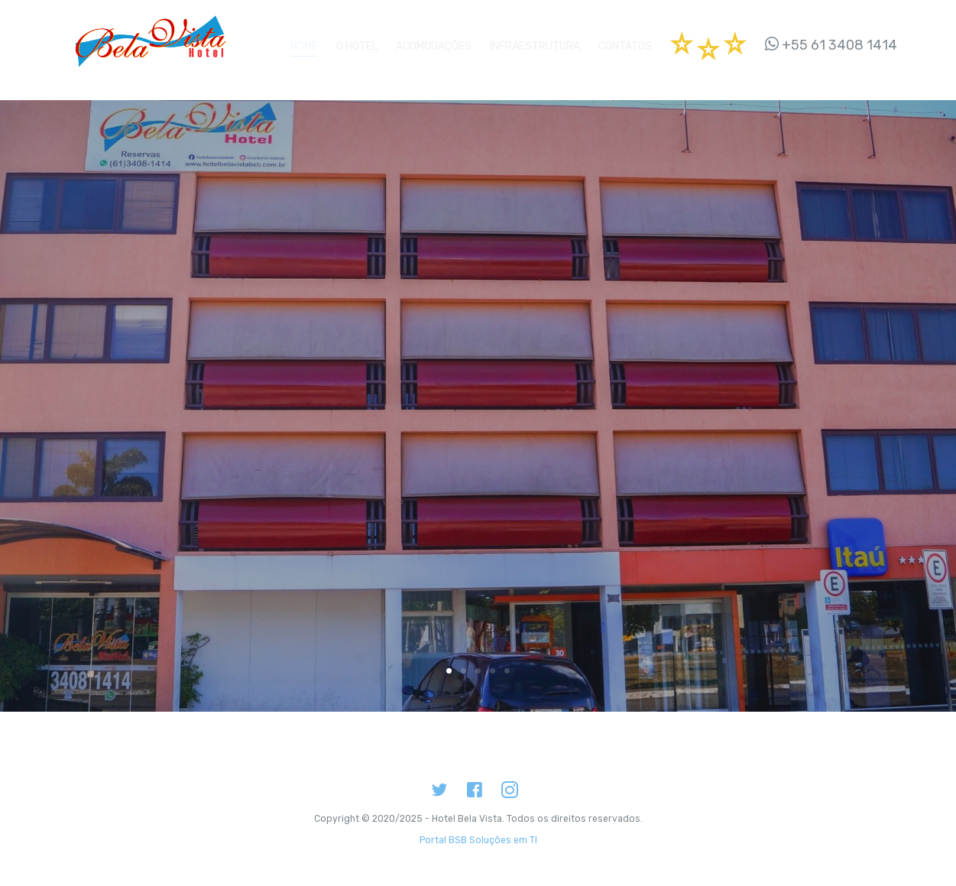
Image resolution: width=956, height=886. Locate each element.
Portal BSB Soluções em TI (478, 826)
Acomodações (434, 43)
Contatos (625, 43)
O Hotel (357, 43)
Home (304, 43)
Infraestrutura (535, 43)
